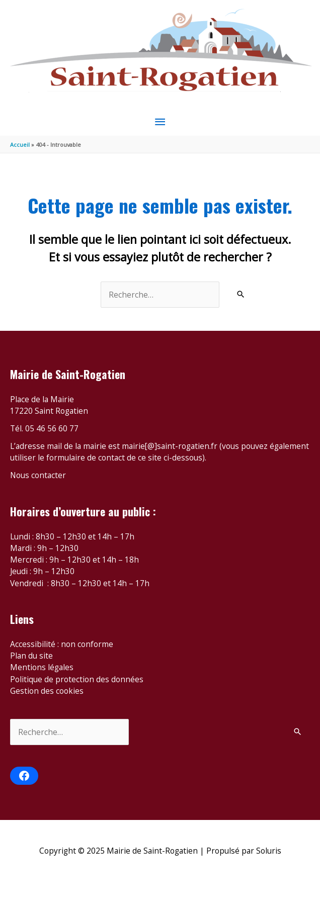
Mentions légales (41, 667)
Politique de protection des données (76, 679)
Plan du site (31, 655)
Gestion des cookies (47, 690)
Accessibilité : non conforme (61, 644)
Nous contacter (38, 475)
